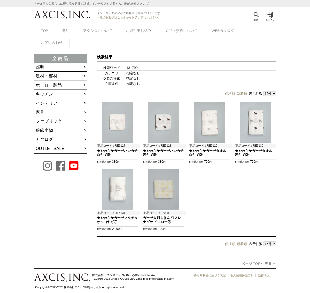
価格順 (230, 94)
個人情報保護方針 (242, 275)
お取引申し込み (138, 31)
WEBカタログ (223, 31)
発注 (65, 31)
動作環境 (264, 275)
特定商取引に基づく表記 (210, 275)
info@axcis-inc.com (161, 278)
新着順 (242, 94)
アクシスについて (97, 31)
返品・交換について (181, 31)
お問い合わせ (52, 43)
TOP (44, 31)
